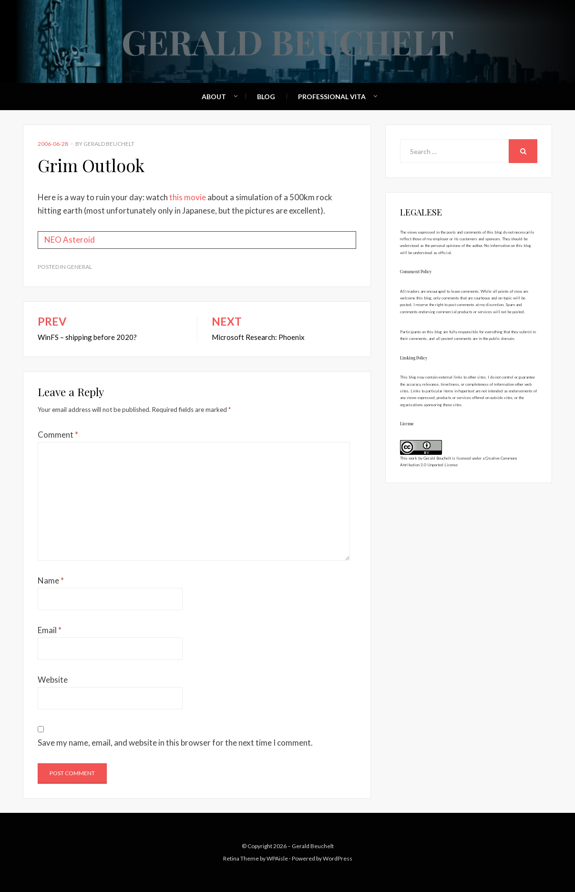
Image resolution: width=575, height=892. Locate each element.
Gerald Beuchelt (288, 41)
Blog (266, 96)
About (214, 96)
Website (53, 680)
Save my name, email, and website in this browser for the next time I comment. (175, 743)
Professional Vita (332, 96)
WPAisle (277, 858)
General (79, 266)
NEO (53, 240)
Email (50, 630)
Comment (58, 435)
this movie (187, 197)
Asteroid (79, 240)
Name (51, 580)
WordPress (337, 858)
